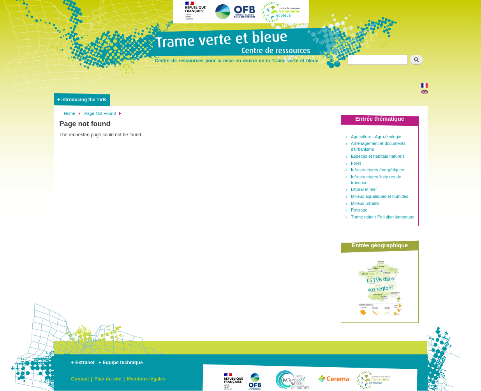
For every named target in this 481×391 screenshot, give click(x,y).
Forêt (356, 163)
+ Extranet (83, 362)
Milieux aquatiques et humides (379, 196)
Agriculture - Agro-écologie (376, 136)
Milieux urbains (365, 203)
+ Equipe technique (121, 362)
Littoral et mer (364, 189)
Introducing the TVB (83, 99)
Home (70, 113)
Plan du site (108, 379)
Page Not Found (100, 113)
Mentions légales (146, 379)
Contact (80, 379)
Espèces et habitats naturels (378, 156)
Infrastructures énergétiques (377, 169)
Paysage (359, 210)
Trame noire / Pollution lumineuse (382, 217)
